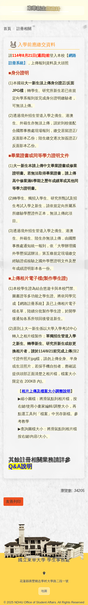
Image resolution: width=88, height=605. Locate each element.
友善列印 (13, 501)
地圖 (44, 591)
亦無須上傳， (42, 123)
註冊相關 (23, 29)
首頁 (7, 29)
